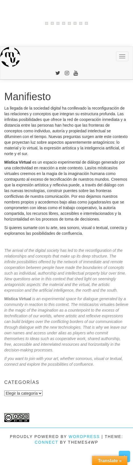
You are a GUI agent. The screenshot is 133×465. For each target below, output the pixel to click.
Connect (46, 442)
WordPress (84, 436)
